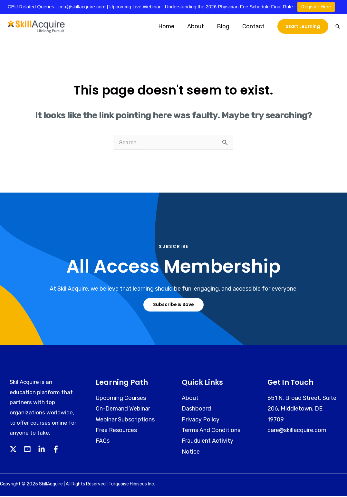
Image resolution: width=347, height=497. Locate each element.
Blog (225, 26)
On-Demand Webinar (123, 409)
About (198, 26)
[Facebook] (55, 450)
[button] (302, 26)
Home (171, 26)
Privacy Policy (200, 420)
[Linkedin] (41, 450)
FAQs (103, 441)
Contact (254, 26)
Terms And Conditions (211, 431)
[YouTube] (27, 450)
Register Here (316, 6)
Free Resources (116, 431)
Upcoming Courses (121, 398)
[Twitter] (13, 450)
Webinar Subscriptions (125, 420)
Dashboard (196, 409)
